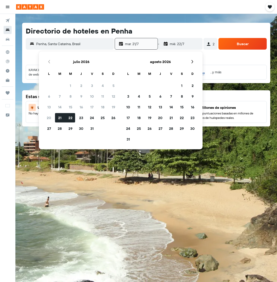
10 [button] (92, 96)
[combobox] (74, 44)
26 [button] (113, 118)
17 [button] (91, 107)
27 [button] (49, 128)
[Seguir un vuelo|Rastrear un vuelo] (7, 61)
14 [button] (59, 107)
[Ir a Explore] (7, 52)
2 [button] (81, 85)
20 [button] (49, 118)
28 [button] (60, 128)
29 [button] (70, 128)
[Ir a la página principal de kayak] (30, 7)
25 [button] (103, 118)
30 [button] (81, 128)
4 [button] (103, 85)
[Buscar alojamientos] (7, 29)
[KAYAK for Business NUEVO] (7, 80)
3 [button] (92, 85)
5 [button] (113, 85)
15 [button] (70, 107)
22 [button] (70, 118)
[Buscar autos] (7, 39)
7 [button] (60, 96)
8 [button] (71, 96)
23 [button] (81, 118)
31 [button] (92, 128)
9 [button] (81, 96)
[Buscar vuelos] (7, 20)
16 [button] (81, 107)
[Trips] (7, 92)
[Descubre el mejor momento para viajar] (7, 70)
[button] (8, 7)
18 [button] (102, 107)
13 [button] (49, 107)
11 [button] (102, 96)
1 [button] (70, 85)
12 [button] (113, 96)
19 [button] (113, 107)
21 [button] (59, 118)
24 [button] (92, 118)
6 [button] (49, 96)
